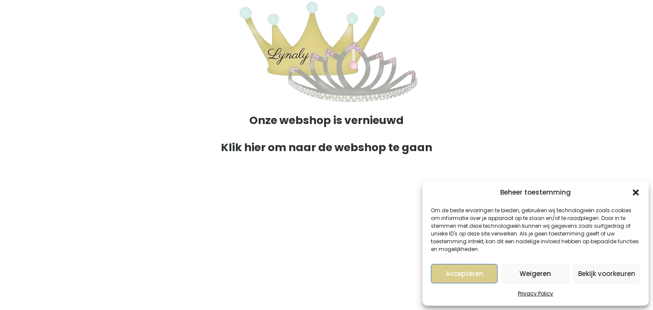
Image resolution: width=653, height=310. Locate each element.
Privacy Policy (535, 293)
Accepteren (464, 273)
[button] (635, 192)
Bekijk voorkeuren (606, 273)
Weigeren (535, 273)
